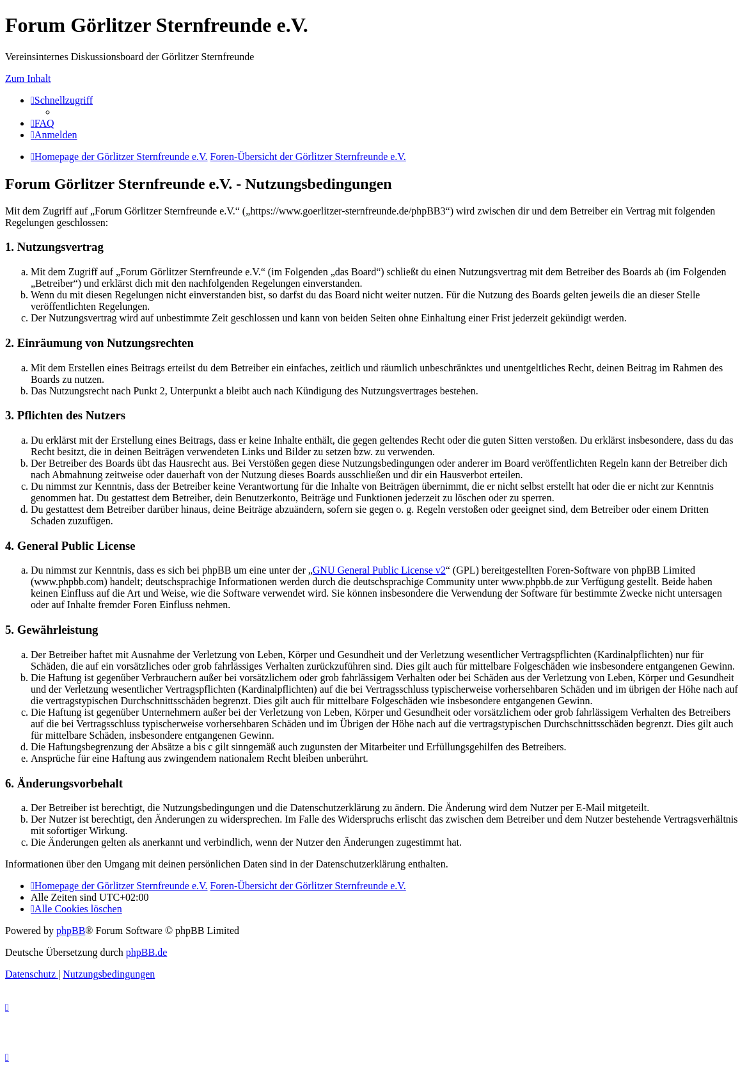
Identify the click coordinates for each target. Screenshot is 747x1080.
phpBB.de (146, 952)
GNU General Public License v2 (379, 570)
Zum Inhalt (28, 78)
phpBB (70, 930)
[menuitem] (42, 123)
